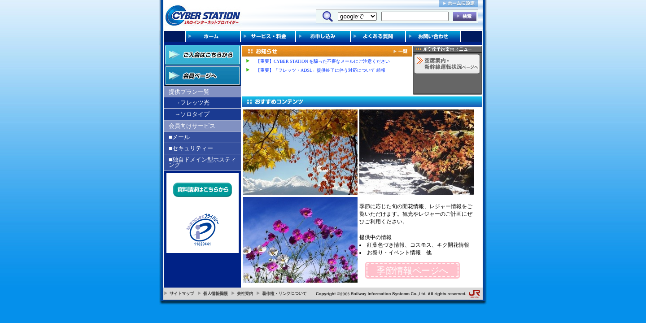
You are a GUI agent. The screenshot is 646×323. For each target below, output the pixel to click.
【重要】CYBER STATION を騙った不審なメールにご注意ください (323, 61)
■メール (179, 137)
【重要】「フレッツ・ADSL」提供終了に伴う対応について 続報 (320, 70)
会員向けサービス (192, 125)
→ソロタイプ (192, 114)
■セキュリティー (191, 148)
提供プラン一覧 (189, 91)
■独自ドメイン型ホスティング (202, 162)
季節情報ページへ (412, 270)
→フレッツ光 (192, 102)
